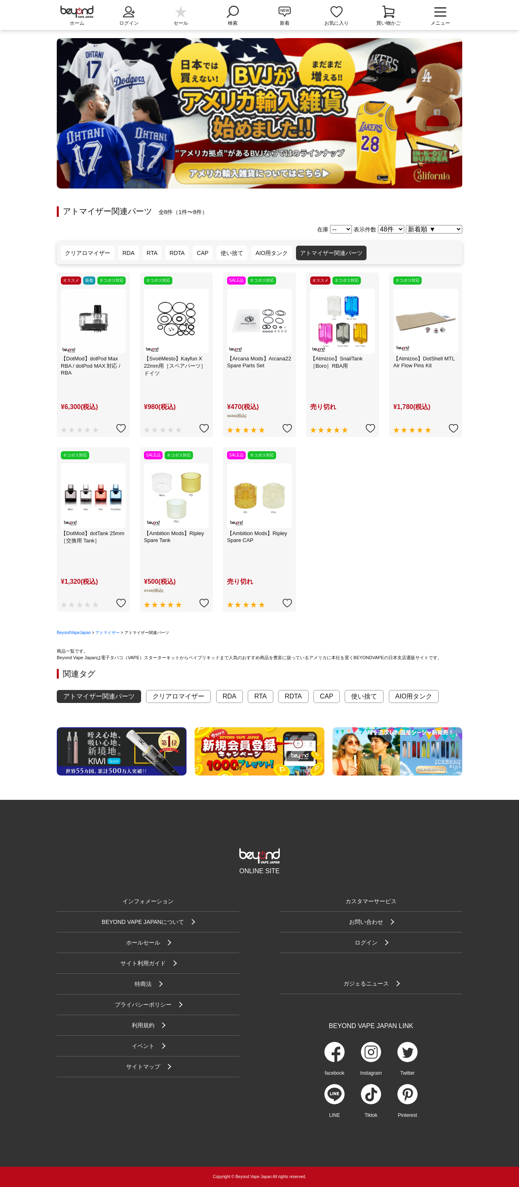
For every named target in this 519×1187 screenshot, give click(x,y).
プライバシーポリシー (143, 1004)
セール (181, 23)
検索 (232, 15)
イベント (143, 1046)
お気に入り (336, 23)
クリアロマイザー (87, 253)
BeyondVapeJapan (74, 632)
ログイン (129, 15)
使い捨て (232, 253)
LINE (334, 1115)
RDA (128, 253)
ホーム (77, 23)
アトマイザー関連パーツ (331, 253)
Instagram (371, 1073)
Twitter (407, 1073)
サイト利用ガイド (143, 963)
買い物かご (388, 23)
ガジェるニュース (366, 983)
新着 (285, 23)
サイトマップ (143, 1066)
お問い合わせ (366, 922)
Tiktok (371, 1115)
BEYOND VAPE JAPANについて (143, 922)
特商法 (143, 984)
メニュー (440, 16)
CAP (202, 253)
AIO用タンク (271, 253)
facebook (335, 1073)
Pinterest (407, 1115)
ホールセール (143, 942)
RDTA (176, 253)
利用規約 (143, 1025)
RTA (152, 253)
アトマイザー (107, 632)
